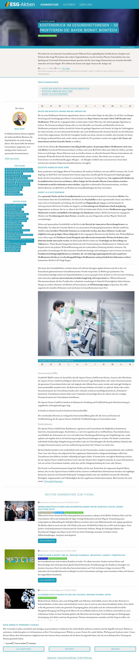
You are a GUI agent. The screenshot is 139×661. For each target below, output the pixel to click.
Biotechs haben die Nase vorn (57, 91)
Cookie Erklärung (84, 657)
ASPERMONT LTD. (13, 209)
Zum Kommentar (47, 541)
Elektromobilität (14, 187)
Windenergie (23, 183)
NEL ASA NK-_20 (12, 249)
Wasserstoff (12, 192)
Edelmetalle (20, 178)
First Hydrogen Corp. (15, 244)
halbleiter (11, 169)
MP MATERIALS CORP (14, 212)
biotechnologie (25, 181)
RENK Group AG (13, 246)
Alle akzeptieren (23, 649)
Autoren (69, 5)
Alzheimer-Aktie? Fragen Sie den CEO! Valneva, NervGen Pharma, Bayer (74, 594)
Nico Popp (66, 68)
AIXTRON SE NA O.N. (14, 207)
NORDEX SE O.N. (12, 237)
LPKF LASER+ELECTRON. (15, 205)
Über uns (85, 5)
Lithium (26, 176)
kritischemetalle (14, 174)
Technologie (25, 169)
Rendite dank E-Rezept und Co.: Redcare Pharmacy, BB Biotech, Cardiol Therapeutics (81, 555)
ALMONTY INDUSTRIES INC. (16, 219)
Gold (9, 178)
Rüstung (10, 181)
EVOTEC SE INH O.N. (14, 226)
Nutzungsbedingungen (53, 481)
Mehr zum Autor (12, 158)
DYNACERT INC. (12, 251)
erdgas (25, 185)
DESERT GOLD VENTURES (16, 221)
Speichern (69, 649)
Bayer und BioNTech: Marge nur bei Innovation (65, 88)
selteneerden (12, 176)
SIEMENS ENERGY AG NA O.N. (17, 230)
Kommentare (50, 5)
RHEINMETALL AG (13, 223)
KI (17, 171)
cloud (9, 171)
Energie (10, 183)
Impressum (51, 657)
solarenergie (12, 185)
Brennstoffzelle (14, 194)
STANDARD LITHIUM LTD (15, 216)
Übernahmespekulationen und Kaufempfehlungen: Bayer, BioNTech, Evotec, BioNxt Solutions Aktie (80, 508)
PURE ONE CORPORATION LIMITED (19, 235)
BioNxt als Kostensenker (55, 94)
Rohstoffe (27, 171)
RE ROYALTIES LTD (13, 228)
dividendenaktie (13, 190)
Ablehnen (115, 649)
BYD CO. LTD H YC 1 (14, 232)
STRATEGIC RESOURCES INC (16, 214)
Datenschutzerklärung (67, 657)
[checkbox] (4, 643)
